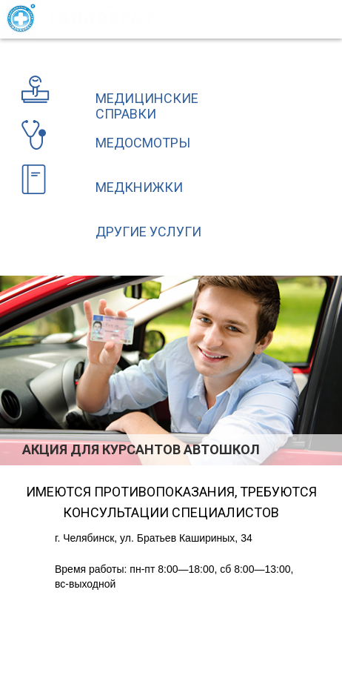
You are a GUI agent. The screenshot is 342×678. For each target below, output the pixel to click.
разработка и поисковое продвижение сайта (225, 636)
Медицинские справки (146, 106)
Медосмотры (142, 142)
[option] (171, 370)
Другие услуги (148, 231)
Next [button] (332, 448)
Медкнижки (139, 187)
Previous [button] (10, 448)
